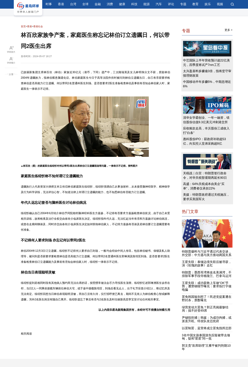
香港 (61, 4)
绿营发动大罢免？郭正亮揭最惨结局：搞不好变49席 (205, 309)
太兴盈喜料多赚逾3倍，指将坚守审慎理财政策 (207, 73)
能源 (146, 4)
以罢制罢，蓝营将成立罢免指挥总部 (206, 328)
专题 (183, 4)
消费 (110, 4)
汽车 (159, 4)
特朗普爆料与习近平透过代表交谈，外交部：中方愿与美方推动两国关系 (206, 253)
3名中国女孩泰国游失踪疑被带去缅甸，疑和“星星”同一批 (206, 337)
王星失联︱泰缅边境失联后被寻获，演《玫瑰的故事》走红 (206, 263)
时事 (49, 4)
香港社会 (38, 26)
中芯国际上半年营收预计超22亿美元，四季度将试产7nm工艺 (206, 63)
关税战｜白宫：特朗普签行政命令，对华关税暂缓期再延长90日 (205, 175)
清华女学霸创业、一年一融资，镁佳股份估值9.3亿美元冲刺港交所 (206, 120)
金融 (98, 4)
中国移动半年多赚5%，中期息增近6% (207, 84)
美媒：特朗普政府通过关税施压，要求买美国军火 (206, 197)
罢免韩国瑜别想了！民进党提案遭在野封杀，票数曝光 (206, 298)
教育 (195, 4)
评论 (171, 4)
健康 (122, 4)
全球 (85, 4)
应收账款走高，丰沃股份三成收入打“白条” (206, 131)
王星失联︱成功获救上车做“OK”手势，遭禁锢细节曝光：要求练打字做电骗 (206, 286)
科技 (134, 4)
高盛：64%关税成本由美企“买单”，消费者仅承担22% (203, 186)
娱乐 (208, 4)
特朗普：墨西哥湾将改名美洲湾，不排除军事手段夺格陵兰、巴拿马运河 (206, 274)
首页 (23, 26)
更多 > (228, 29)
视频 (220, 4)
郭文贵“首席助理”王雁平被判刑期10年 (206, 347)
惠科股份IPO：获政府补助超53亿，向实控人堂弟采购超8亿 (204, 141)
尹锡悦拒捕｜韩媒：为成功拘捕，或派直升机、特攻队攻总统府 (206, 319)
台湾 (73, 4)
